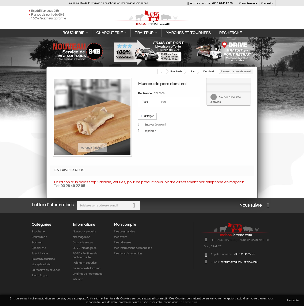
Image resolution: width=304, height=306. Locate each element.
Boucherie (75, 33)
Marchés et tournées (188, 33)
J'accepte (292, 300)
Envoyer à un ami (155, 124)
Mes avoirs (120, 237)
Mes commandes (124, 231)
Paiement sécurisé (85, 262)
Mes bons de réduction (128, 253)
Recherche (230, 33)
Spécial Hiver (40, 253)
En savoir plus (188, 302)
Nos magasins (81, 237)
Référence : (145, 93)
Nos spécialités (41, 264)
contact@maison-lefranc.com (239, 262)
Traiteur (146, 33)
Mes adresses (122, 242)
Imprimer (150, 131)
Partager (147, 116)
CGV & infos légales (84, 248)
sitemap (78, 279)
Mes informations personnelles (133, 248)
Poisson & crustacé (43, 259)
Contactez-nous (248, 3)
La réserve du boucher (46, 270)
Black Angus (40, 275)
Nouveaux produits (84, 231)
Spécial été (39, 248)
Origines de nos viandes (87, 273)
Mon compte (125, 225)
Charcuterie (111, 33)
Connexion (267, 3)
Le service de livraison (86, 268)
